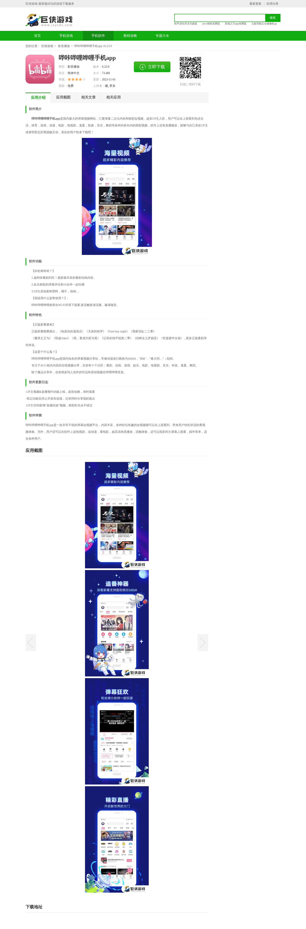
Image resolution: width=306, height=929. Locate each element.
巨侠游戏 (47, 46)
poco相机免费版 (211, 23)
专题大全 (162, 35)
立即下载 (152, 67)
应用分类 (272, 3)
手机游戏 (66, 35)
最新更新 (255, 3)
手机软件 (98, 35)
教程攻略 (130, 35)
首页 (37, 35)
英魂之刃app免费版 (235, 23)
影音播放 (64, 46)
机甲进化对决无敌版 (185, 23)
